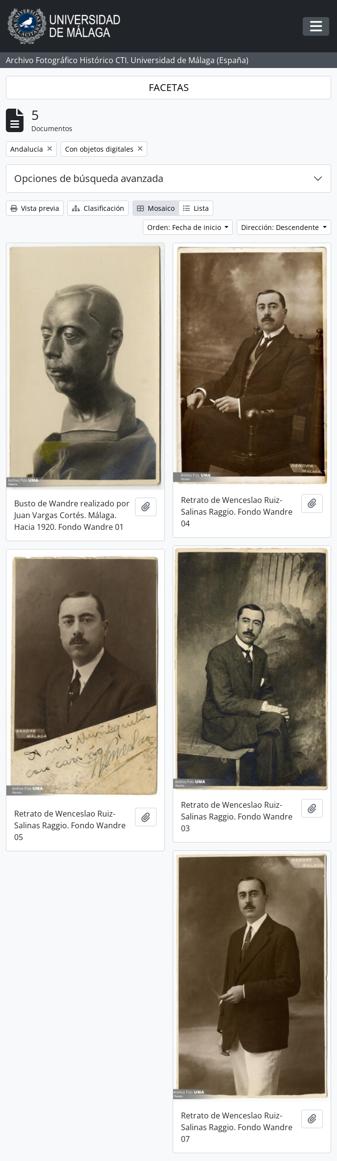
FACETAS (169, 87)
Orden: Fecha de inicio (185, 227)
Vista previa (34, 208)
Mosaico (156, 208)
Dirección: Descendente (281, 227)
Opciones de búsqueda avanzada (88, 178)
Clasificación (98, 208)
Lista (196, 208)
